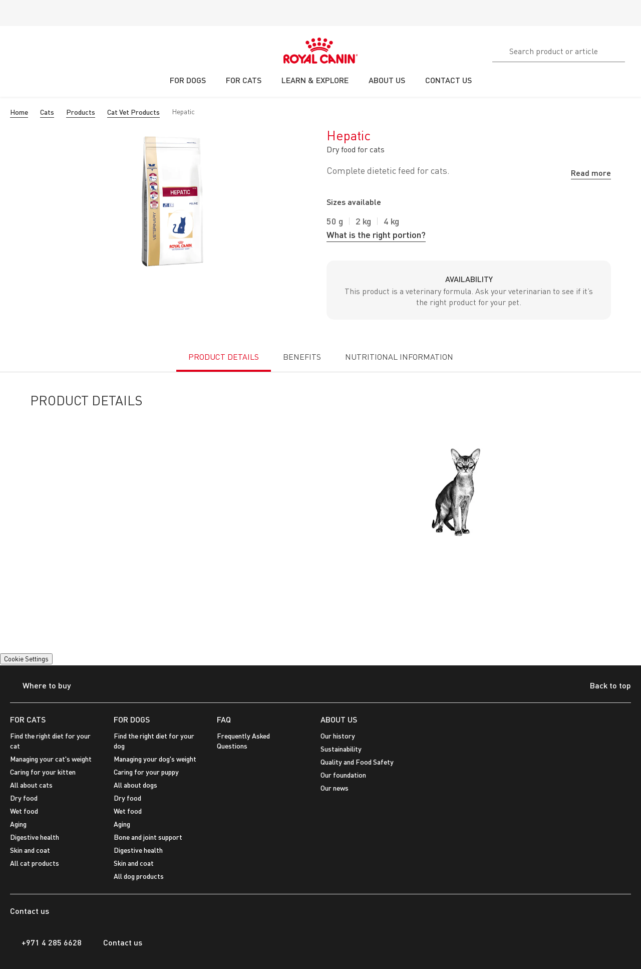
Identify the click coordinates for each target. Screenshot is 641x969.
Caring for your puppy (146, 772)
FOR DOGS (132, 719)
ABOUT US (338, 719)
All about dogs (135, 785)
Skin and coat (30, 850)
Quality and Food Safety (357, 762)
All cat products (34, 863)
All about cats (31, 785)
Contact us (117, 942)
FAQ (224, 719)
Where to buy (40, 686)
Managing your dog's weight (155, 759)
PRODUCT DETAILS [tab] (223, 357)
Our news (334, 788)
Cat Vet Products (133, 112)
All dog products (139, 876)
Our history (337, 736)
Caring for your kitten (43, 772)
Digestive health (34, 837)
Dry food (24, 798)
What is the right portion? (376, 234)
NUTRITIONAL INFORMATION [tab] (399, 357)
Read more (591, 172)
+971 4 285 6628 (46, 942)
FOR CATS (28, 719)
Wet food (24, 811)
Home (19, 112)
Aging (18, 824)
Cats (47, 112)
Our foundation (343, 775)
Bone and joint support (148, 837)
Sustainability (341, 749)
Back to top (602, 686)
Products (80, 112)
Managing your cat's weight (51, 759)
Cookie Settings (26, 659)
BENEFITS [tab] (302, 357)
